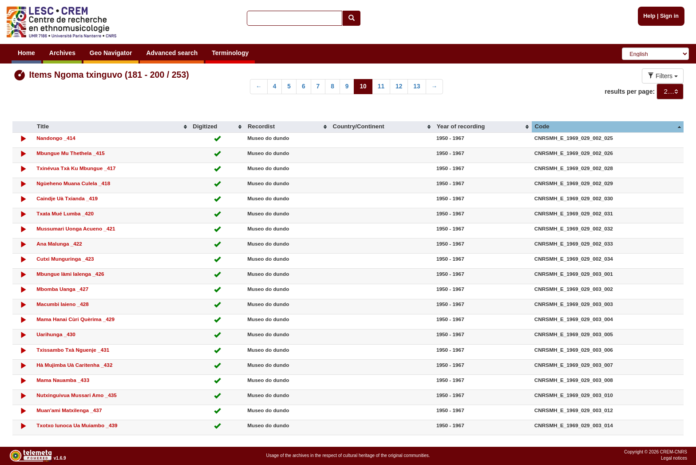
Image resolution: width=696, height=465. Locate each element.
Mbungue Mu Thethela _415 (70, 153)
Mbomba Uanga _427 (62, 289)
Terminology (230, 52)
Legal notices (674, 458)
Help (649, 16)
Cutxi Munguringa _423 (65, 259)
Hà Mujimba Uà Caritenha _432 (74, 365)
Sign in (669, 16)
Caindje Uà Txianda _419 (67, 198)
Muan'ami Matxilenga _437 (69, 410)
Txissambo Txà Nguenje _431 (72, 350)
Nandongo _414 (55, 138)
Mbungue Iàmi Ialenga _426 (70, 274)
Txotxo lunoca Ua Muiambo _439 (76, 425)
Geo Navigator (111, 52)
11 (381, 86)
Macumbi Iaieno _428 (62, 304)
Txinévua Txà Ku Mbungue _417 (75, 168)
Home (26, 52)
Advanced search (172, 52)
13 (416, 86)
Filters (663, 75)
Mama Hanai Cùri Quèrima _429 (75, 319)
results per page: (630, 91)
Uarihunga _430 (55, 334)
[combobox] (670, 91)
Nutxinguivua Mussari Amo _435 (76, 395)
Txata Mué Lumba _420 (65, 213)
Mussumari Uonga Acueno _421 (75, 228)
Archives (62, 52)
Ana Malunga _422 (59, 243)
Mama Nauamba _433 (62, 380)
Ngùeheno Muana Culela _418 (73, 183)
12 (398, 86)
